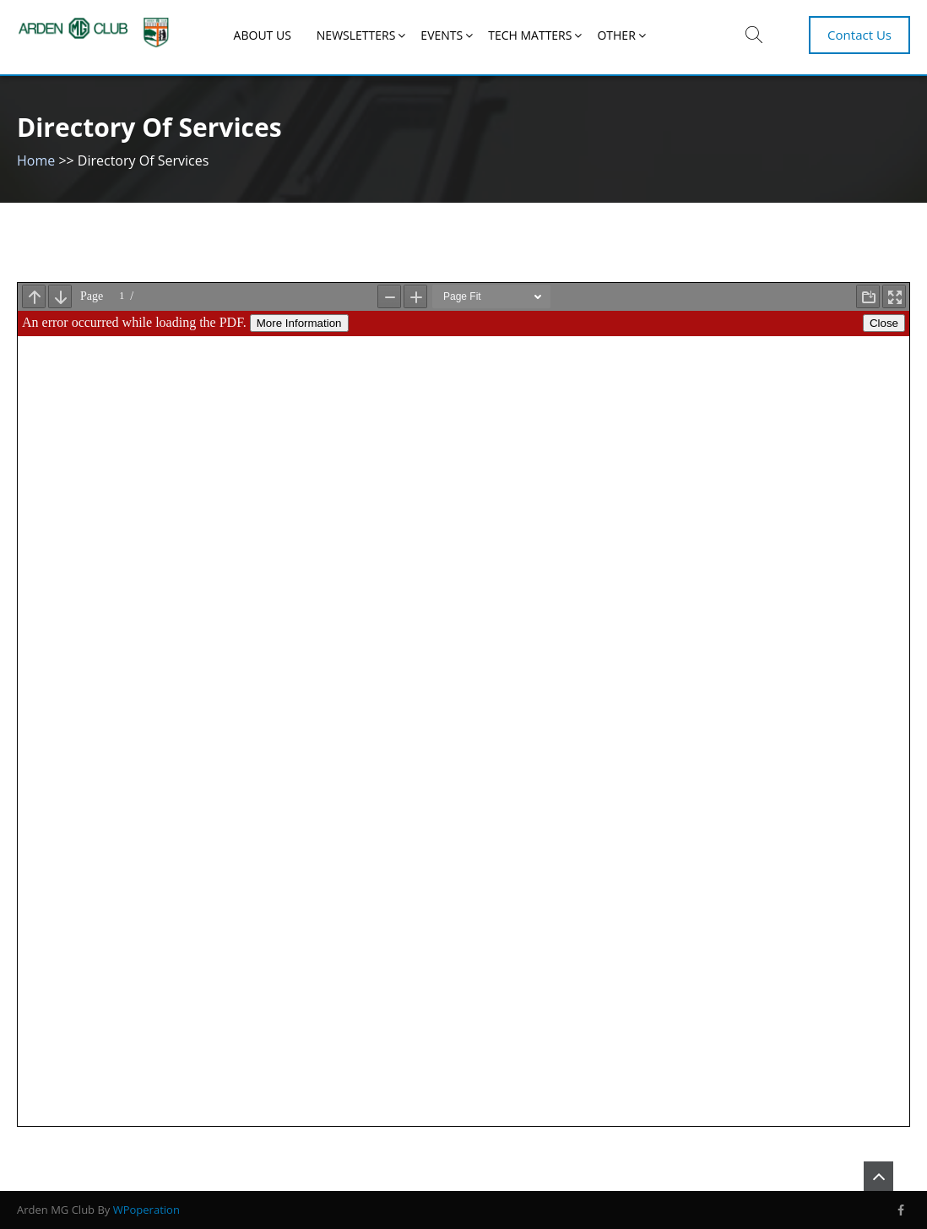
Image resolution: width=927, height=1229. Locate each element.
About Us (262, 35)
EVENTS (441, 35)
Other (616, 35)
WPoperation (146, 1209)
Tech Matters (530, 35)
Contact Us (859, 34)
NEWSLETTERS (356, 35)
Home (36, 160)
